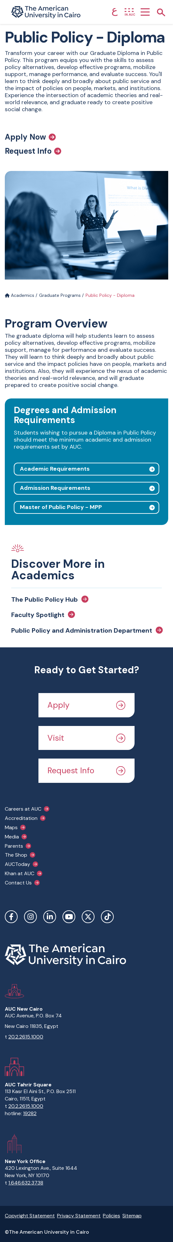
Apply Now (30, 137)
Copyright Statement (30, 1215)
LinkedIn (49, 916)
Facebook (11, 916)
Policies (111, 1215)
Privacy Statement (79, 1215)
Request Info (33, 151)
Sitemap (132, 1215)
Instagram (30, 916)
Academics (19, 295)
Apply (86, 705)
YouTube (68, 916)
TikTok (107, 916)
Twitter (88, 916)
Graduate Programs (60, 295)
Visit (86, 738)
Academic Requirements (55, 469)
